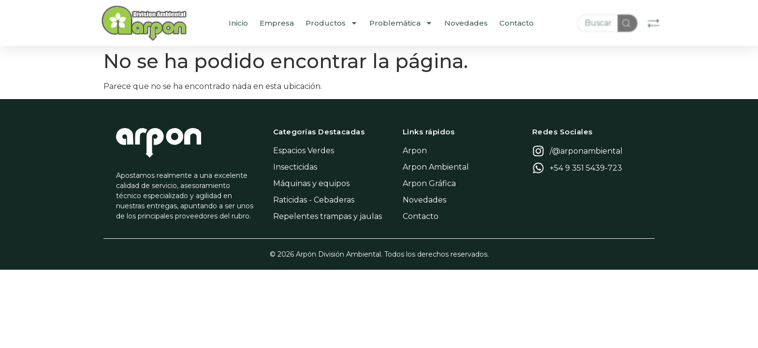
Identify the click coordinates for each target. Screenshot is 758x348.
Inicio (258, 23)
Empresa (297, 23)
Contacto (537, 23)
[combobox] (617, 23)
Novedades (486, 23)
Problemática (421, 23)
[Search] (647, 23)
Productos (352, 23)
